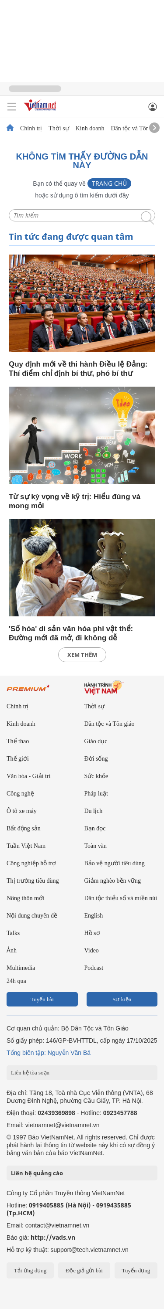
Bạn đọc (95, 828)
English (93, 915)
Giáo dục (96, 741)
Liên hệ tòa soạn (30, 1072)
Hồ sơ (92, 933)
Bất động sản (24, 828)
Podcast (94, 968)
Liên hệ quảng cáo (37, 1173)
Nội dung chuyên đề (32, 915)
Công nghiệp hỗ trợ (31, 863)
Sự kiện (121, 999)
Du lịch (93, 811)
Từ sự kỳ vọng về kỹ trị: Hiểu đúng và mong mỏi (74, 501)
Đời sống (96, 758)
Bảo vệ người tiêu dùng (114, 863)
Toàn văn (95, 846)
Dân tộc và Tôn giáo (136, 129)
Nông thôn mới (26, 898)
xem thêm (82, 655)
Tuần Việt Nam (26, 846)
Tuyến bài (42, 999)
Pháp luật (96, 793)
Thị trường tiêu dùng (33, 880)
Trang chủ (109, 183)
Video (91, 950)
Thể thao (18, 741)
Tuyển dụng (136, 1270)
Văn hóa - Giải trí (29, 776)
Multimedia (21, 968)
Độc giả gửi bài (84, 1270)
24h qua (16, 981)
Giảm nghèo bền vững (112, 880)
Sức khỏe (96, 776)
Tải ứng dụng (30, 1270)
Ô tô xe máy (22, 811)
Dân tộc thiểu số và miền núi (120, 898)
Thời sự (59, 129)
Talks (13, 933)
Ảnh (12, 950)
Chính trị (31, 129)
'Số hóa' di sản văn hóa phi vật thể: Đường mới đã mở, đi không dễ (71, 633)
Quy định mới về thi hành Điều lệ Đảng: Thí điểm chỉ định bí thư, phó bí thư (78, 368)
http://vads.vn (53, 1237)
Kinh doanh (90, 129)
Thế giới (18, 758)
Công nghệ (20, 793)
